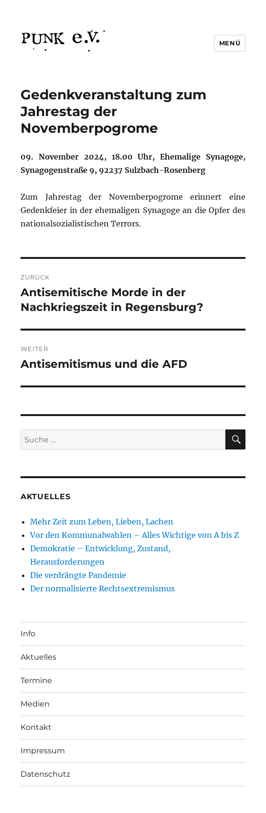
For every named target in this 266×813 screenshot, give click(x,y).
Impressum (43, 750)
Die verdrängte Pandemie (78, 575)
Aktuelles (38, 657)
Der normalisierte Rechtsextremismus (102, 588)
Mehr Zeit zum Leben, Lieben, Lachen (101, 521)
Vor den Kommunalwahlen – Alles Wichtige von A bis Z (134, 535)
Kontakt (36, 727)
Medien (35, 703)
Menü (229, 43)
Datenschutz (45, 774)
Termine (36, 680)
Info (28, 633)
